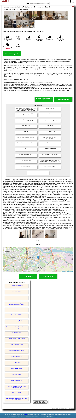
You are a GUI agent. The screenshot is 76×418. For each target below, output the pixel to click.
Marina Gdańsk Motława (16, 356)
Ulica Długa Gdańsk (16, 362)
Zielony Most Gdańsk (16, 309)
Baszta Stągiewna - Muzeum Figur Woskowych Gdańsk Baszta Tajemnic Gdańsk (16, 303)
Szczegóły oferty (27, 276)
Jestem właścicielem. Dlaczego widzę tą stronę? (40, 402)
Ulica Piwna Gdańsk (16, 392)
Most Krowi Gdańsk (16, 291)
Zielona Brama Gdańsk (16, 315)
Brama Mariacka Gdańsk (16, 368)
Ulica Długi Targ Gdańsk (16, 332)
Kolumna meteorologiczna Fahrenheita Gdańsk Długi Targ (16, 327)
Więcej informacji (63, 99)
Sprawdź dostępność (12, 54)
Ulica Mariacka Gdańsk (16, 380)
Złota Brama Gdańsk (16, 374)
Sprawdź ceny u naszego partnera (44, 99)
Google (25, 414)
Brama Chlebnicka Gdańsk (17, 344)
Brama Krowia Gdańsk (16, 297)
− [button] (5, 251)
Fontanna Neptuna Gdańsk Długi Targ (16, 338)
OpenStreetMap (69, 271)
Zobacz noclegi (48, 276)
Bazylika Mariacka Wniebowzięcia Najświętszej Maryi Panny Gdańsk (16, 399)
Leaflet (63, 271)
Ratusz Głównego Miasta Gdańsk (16, 350)
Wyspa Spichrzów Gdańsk (16, 285)
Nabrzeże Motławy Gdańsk (16, 320)
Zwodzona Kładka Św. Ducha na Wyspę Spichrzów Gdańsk (17, 387)
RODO (55, 416)
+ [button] (5, 249)
